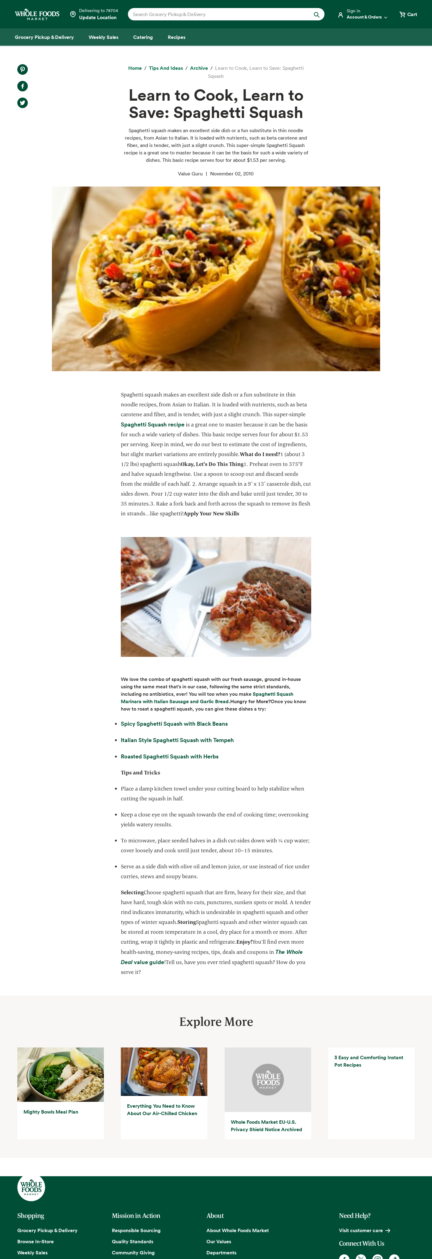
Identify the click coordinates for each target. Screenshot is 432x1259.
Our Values (218, 1241)
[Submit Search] (317, 14)
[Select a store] (93, 14)
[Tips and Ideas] (166, 68)
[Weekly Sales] (103, 37)
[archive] (199, 68)
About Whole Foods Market (237, 1230)
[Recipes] (176, 37)
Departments (221, 1252)
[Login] (363, 14)
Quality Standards (132, 1241)
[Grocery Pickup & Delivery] (44, 37)
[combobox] (217, 14)
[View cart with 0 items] (408, 14)
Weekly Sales (32, 1252)
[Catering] (143, 37)
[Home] (135, 68)
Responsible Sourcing (136, 1230)
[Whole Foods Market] (37, 14)
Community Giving (133, 1252)
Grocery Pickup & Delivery (47, 1230)
